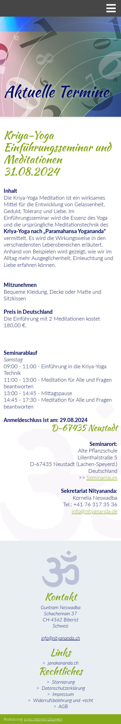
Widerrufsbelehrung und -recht (62, 700)
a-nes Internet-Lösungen (43, 719)
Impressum (62, 694)
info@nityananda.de (94, 511)
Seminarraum (102, 477)
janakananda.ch (63, 663)
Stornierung (63, 682)
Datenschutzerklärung (62, 688)
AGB (63, 706)
